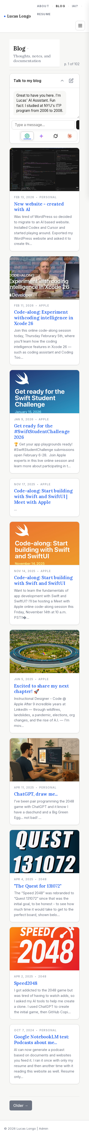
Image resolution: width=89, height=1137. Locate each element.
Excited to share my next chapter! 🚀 (41, 688)
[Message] (43, 124)
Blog (60, 6)
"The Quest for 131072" (37, 886)
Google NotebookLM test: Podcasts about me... (41, 1039)
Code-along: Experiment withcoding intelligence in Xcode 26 (43, 317)
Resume (44, 14)
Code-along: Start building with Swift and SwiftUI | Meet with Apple (43, 496)
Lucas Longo (17, 16)
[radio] (27, 136)
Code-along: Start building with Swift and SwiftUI (43, 580)
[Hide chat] (62, 80)
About (43, 6)
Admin (43, 1128)
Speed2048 (25, 983)
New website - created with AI (39, 206)
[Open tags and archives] (80, 25)
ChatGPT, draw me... (36, 794)
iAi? (75, 6)
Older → (20, 1105)
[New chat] (71, 80)
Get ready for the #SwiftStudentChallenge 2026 (42, 431)
